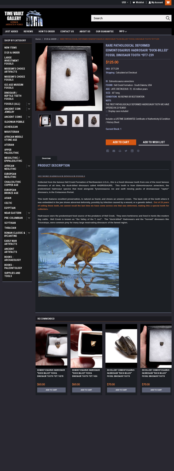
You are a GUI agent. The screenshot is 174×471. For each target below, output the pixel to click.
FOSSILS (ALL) (12, 103)
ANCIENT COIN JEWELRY (12, 110)
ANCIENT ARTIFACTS (10, 250)
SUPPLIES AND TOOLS (12, 274)
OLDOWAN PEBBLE (14, 121)
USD (125, 2)
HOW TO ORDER (47, 31)
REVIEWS (28, 31)
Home (38, 39)
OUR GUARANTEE (105, 31)
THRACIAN (10, 227)
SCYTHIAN (10, 222)
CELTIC (8, 202)
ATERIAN (9, 144)
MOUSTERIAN (11, 131)
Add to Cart (51, 390)
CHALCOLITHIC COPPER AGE (12, 183)
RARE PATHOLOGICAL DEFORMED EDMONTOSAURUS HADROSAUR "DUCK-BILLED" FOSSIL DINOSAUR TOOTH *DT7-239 (109, 39)
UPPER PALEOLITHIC (11, 151)
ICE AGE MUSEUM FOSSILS (13, 86)
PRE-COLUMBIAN (13, 217)
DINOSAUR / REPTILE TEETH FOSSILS (12, 95)
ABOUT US (85, 31)
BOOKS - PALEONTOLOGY (13, 266)
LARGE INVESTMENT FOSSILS (11, 60)
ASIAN (7, 198)
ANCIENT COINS (13, 116)
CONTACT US (67, 31)
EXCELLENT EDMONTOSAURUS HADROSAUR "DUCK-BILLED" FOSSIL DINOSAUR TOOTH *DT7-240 (155, 373)
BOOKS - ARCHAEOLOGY (12, 258)
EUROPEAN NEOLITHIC (10, 175)
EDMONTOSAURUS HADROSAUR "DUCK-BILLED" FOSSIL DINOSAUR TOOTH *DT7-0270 (51, 373)
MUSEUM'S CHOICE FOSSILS (14, 78)
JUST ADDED (11, 31)
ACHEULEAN (11, 126)
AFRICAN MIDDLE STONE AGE (13, 138)
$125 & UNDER (12, 52)
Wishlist (138, 2)
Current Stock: (113, 129)
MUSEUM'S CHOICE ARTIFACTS (14, 70)
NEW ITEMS (10, 47)
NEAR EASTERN (12, 212)
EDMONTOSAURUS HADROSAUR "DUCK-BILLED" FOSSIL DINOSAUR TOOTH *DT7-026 (86, 373)
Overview (46, 158)
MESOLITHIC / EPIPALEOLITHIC (13, 159)
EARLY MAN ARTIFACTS (10, 242)
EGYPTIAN (9, 207)
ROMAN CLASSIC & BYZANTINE (14, 234)
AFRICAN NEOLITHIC (10, 167)
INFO (123, 32)
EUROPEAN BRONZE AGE (11, 191)
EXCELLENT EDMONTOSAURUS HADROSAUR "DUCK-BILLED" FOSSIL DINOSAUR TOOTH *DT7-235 (120, 373)
